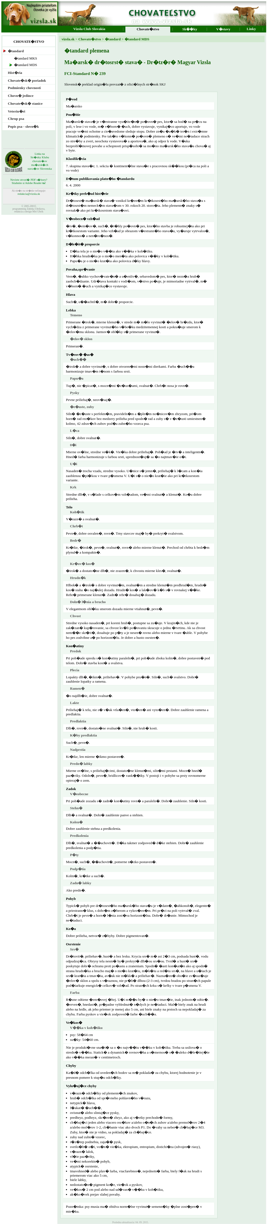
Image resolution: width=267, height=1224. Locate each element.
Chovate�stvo (89, 39)
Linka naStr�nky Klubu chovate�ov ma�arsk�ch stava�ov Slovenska (40, 161)
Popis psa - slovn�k (23, 126)
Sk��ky (189, 31)
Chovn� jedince (21, 96)
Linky (251, 31)
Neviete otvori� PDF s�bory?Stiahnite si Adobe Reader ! (28, 181)
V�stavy (223, 31)
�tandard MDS (136, 39)
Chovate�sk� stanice (25, 103)
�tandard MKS (25, 58)
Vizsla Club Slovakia (89, 31)
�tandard (112, 39)
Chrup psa (16, 119)
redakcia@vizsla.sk (29, 193)
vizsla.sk (68, 39)
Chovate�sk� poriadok (27, 80)
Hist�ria (15, 73)
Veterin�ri (16, 111)
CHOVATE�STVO (29, 42)
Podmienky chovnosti (24, 88)
